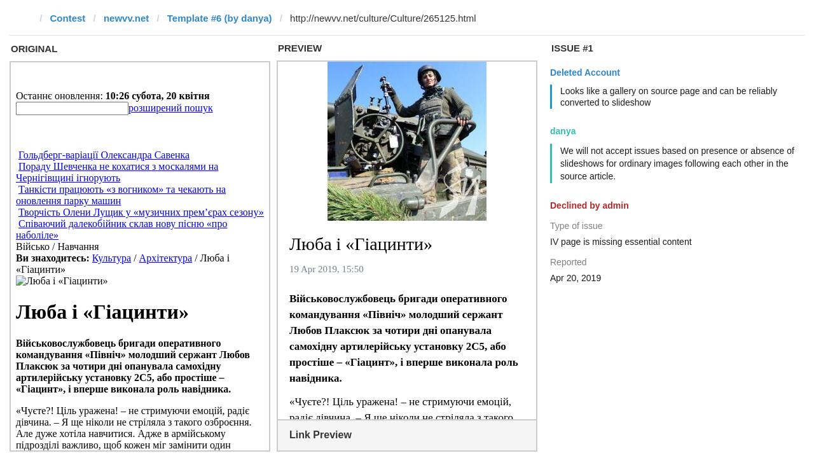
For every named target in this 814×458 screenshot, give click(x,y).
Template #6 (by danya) (219, 18)
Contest (68, 18)
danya (563, 131)
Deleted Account (585, 72)
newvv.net (126, 18)
